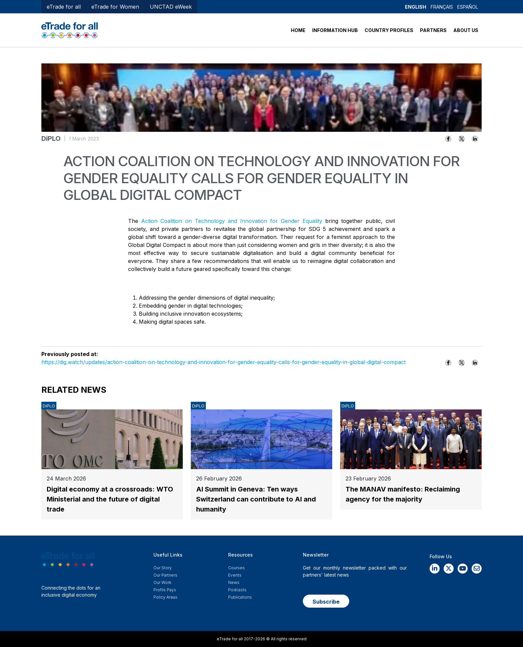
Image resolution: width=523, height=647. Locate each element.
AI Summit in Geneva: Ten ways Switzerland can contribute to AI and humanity (256, 499)
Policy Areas (165, 597)
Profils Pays (164, 589)
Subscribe (326, 601)
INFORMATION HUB (335, 30)
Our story (162, 567)
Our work (162, 582)
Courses (236, 567)
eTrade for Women (115, 6)
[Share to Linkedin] (475, 138)
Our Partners (165, 575)
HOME (298, 30)
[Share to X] (461, 138)
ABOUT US (465, 30)
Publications (240, 597)
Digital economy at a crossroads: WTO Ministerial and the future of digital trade (110, 499)
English (415, 7)
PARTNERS (433, 30)
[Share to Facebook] (448, 138)
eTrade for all (64, 6)
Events (234, 575)
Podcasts (237, 589)
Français (442, 7)
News (233, 582)
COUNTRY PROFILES (389, 30)
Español (467, 7)
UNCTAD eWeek (171, 6)
